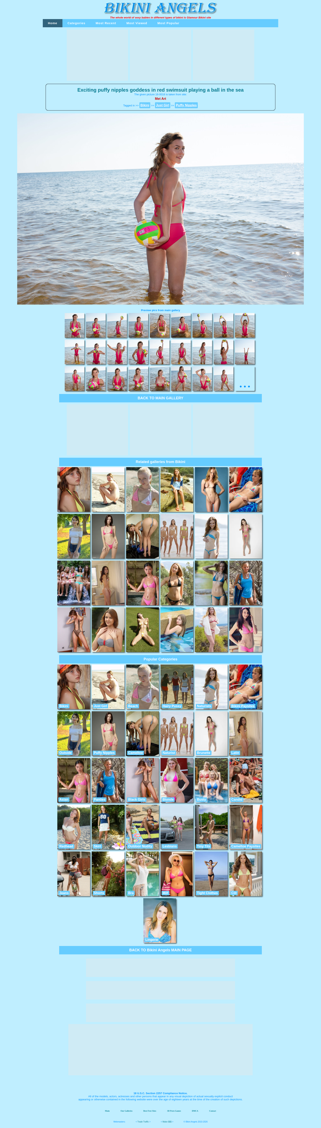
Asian (63, 799)
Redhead (66, 846)
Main (107, 1111)
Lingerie (151, 939)
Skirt (97, 846)
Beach (133, 706)
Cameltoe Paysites (245, 846)
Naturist (169, 753)
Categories (77, 23)
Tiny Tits (203, 846)
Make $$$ (167, 1122)
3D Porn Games (174, 1111)
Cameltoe (135, 753)
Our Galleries (126, 1111)
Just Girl (100, 706)
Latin (235, 753)
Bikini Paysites (242, 706)
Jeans (64, 893)
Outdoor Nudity (140, 846)
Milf (165, 893)
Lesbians (170, 846)
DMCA (195, 1111)
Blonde (168, 799)
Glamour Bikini (196, 17)
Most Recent (106, 23)
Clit (234, 893)
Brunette (203, 753)
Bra (131, 893)
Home (52, 23)
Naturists (204, 706)
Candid (236, 799)
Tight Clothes (207, 893)
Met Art (160, 98)
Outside (65, 753)
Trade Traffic (143, 1122)
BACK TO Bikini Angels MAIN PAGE (160, 950)
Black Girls (136, 799)
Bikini (63, 706)
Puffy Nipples (104, 753)
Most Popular (168, 23)
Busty (201, 799)
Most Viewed (136, 23)
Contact (212, 1111)
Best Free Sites (149, 1111)
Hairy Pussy (172, 706)
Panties (99, 799)
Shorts (99, 893)
